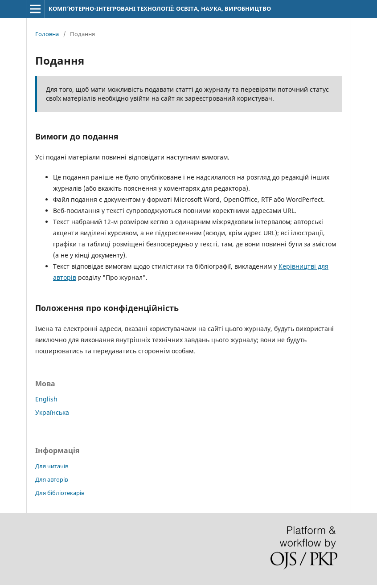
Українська (52, 412)
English (46, 399)
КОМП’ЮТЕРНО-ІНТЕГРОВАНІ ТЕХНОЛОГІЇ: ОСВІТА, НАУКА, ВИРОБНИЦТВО (160, 8)
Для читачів (51, 466)
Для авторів (51, 479)
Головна (47, 34)
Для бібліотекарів (59, 493)
